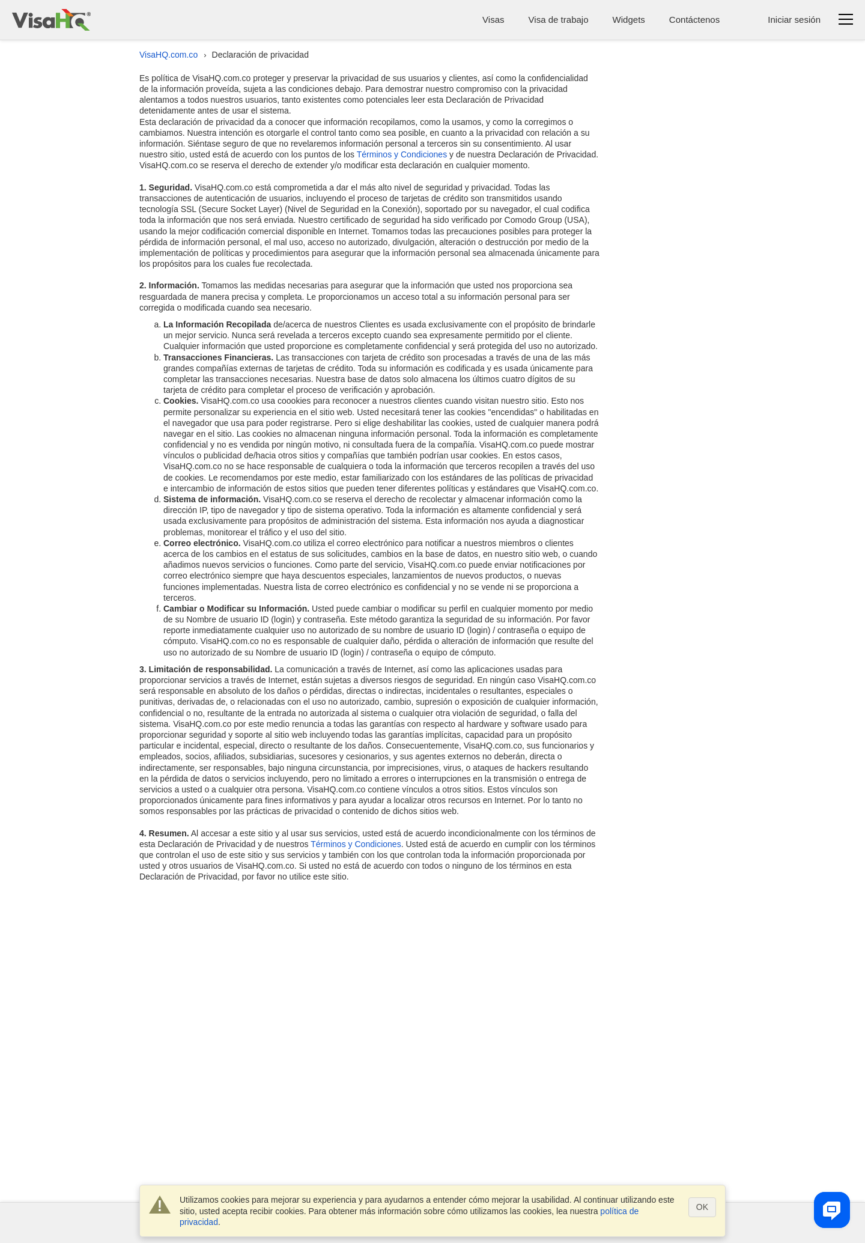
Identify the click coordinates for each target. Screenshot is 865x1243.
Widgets (629, 19)
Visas (493, 19)
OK (702, 1207)
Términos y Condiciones (402, 154)
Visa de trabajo (559, 19)
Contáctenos (694, 19)
